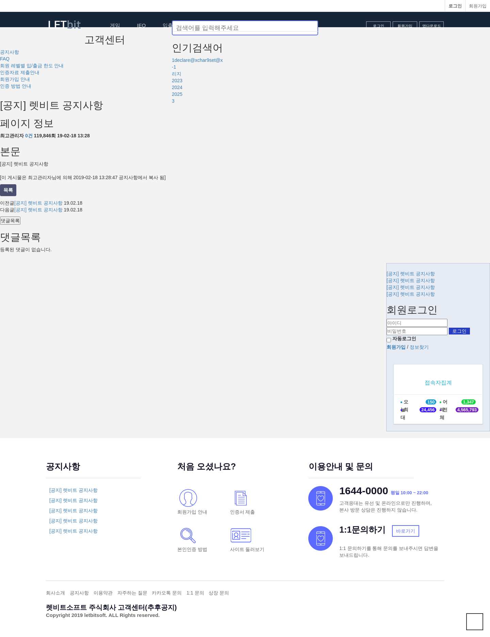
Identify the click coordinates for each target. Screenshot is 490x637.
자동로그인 (404, 338)
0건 (29, 135)
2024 (177, 87)
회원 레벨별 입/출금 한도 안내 (32, 65)
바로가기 (405, 531)
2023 (177, 80)
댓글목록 (10, 220)
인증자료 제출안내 (19, 72)
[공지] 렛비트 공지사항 (38, 203)
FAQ (5, 59)
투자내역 (205, 25)
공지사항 (9, 52)
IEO (141, 25)
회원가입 (478, 5)
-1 (174, 67)
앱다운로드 (431, 26)
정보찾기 (419, 347)
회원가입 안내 (15, 79)
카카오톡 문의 (167, 593)
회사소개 (55, 593)
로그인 (378, 26)
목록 (8, 190)
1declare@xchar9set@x (197, 60)
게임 (115, 25)
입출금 (170, 25)
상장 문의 (219, 593)
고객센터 (242, 25)
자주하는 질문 (132, 593)
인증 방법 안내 (15, 86)
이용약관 (103, 593)
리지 (176, 73)
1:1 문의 (195, 593)
